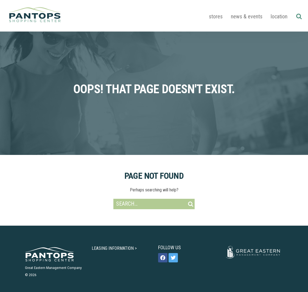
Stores (216, 16)
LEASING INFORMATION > (114, 248)
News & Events (246, 16)
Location (279, 16)
